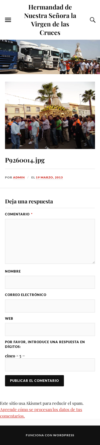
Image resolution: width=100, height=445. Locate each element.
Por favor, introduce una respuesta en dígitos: (45, 344)
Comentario (19, 214)
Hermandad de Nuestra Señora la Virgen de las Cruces (50, 19)
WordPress (63, 435)
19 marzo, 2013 (49, 177)
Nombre (13, 271)
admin (19, 177)
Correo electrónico (25, 295)
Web (9, 318)
